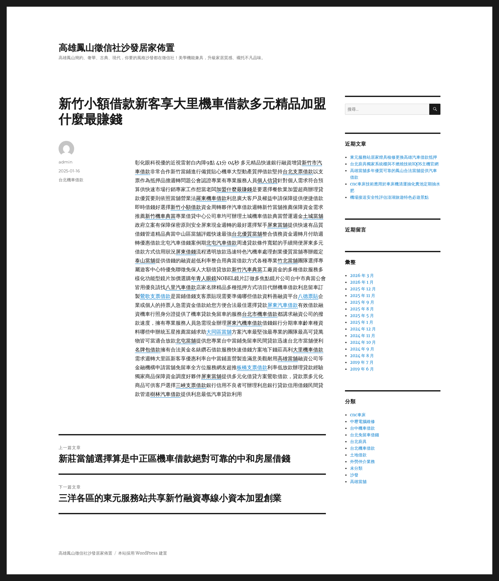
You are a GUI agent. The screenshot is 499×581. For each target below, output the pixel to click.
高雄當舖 (358, 481)
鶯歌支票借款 (155, 296)
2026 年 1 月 (362, 282)
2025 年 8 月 (362, 309)
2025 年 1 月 (361, 322)
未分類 (356, 468)
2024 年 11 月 (362, 335)
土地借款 (358, 455)
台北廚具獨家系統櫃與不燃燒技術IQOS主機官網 (394, 164)
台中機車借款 (362, 428)
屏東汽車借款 (282, 305)
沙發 (354, 475)
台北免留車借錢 (364, 435)
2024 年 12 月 (363, 329)
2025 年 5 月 (362, 315)
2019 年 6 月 (362, 369)
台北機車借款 (71, 179)
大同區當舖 (219, 332)
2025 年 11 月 (362, 295)
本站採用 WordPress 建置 (142, 553)
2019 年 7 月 (362, 362)
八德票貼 (308, 296)
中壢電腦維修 (362, 421)
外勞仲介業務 (362, 461)
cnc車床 (358, 415)
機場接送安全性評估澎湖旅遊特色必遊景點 (389, 197)
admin (66, 161)
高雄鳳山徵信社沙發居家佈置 (116, 47)
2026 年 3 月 (362, 275)
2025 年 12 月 (363, 289)
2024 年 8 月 (362, 355)
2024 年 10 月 (363, 342)
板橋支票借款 (252, 367)
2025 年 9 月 (362, 302)
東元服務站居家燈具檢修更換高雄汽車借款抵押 (393, 157)
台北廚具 (358, 441)
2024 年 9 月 (362, 349)
